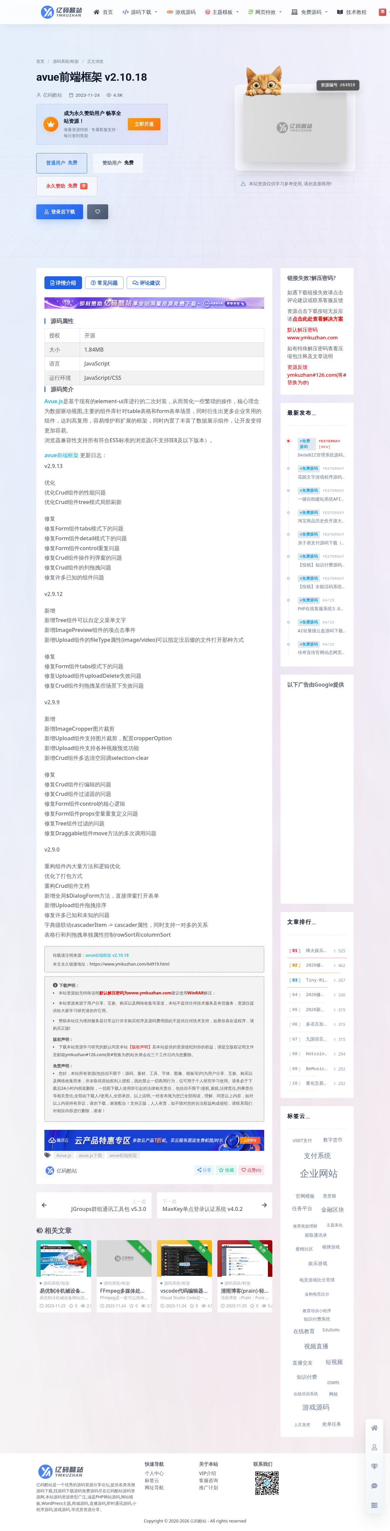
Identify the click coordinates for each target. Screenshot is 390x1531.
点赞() (251, 1170)
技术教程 (352, 11)
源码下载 (136, 11)
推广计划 (208, 1486)
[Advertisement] (317, 795)
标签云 (152, 1479)
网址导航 (154, 1486)
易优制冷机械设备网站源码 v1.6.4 (62, 1293)
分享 (204, 1170)
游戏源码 (181, 11)
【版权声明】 (140, 1047)
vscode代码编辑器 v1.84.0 (183, 1293)
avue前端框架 (61, 455)
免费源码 (306, 11)
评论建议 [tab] (146, 282)
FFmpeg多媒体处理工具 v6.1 (122, 1293)
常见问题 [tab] (104, 282)
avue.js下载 (90, 1155)
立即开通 (144, 124)
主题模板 (219, 11)
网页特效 (262, 11)
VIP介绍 (207, 1472)
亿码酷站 (60, 1170)
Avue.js (53, 401)
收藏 (226, 1170)
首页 (103, 11)
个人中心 (154, 1472)
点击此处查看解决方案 (317, 318)
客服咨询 (208, 1479)
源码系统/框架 (66, 61)
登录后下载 (59, 211)
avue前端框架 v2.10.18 (107, 955)
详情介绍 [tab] (63, 282)
